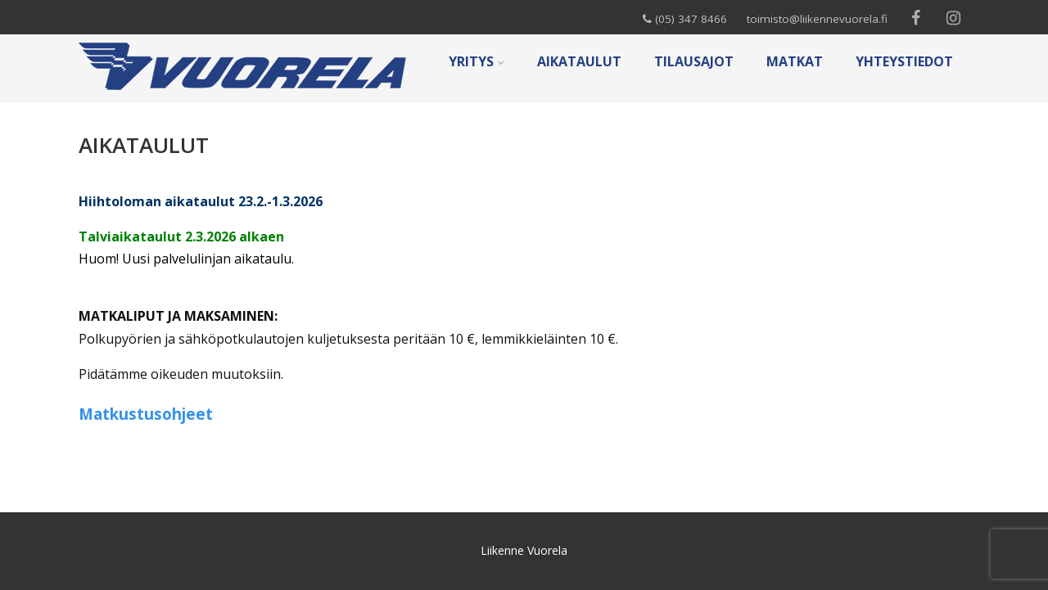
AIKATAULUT (579, 61)
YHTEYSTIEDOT (904, 61)
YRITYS (476, 61)
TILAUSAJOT (694, 61)
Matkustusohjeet (146, 413)
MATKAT (794, 61)
